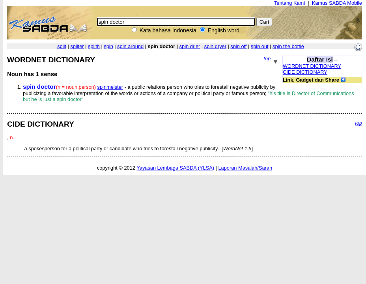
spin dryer (215, 46)
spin (108, 46)
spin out (260, 46)
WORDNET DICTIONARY (312, 66)
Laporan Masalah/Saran (245, 168)
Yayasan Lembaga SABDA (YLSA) (175, 168)
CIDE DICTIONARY (305, 72)
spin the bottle (288, 46)
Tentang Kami (289, 3)
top (267, 59)
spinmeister (110, 87)
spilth (94, 46)
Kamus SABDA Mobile (337, 3)
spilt (61, 46)
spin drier (189, 46)
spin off (238, 46)
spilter (77, 46)
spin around (130, 46)
